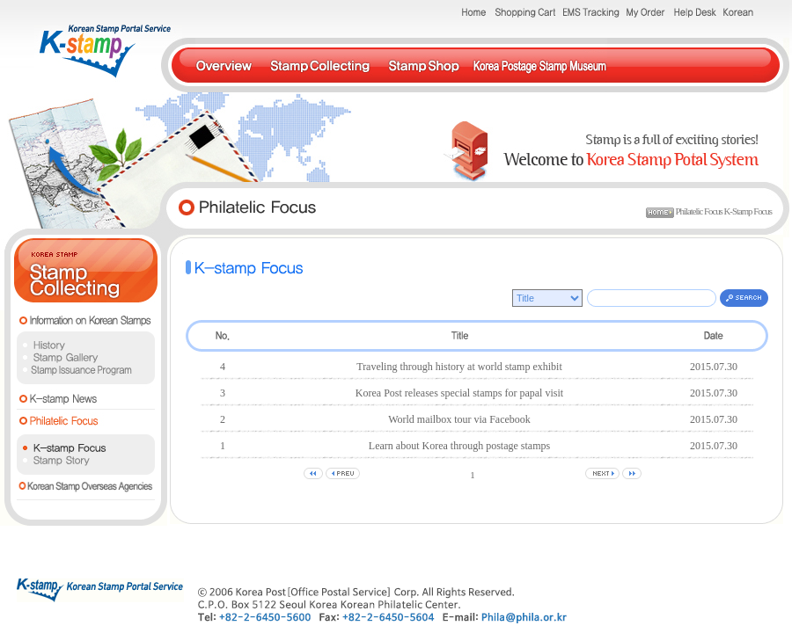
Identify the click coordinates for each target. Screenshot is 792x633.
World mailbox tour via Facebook (459, 419)
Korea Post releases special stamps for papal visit (459, 393)
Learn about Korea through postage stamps (459, 446)
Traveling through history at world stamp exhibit (459, 366)
